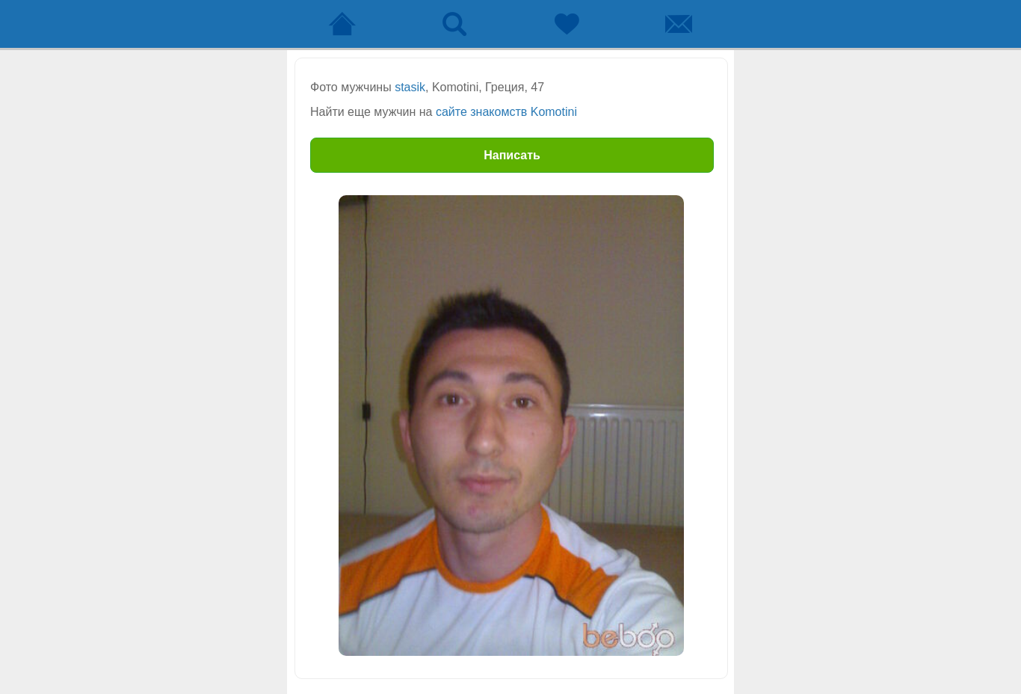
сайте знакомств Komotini (506, 111)
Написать (512, 155)
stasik (410, 87)
